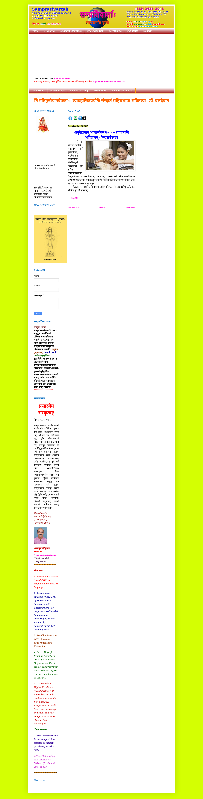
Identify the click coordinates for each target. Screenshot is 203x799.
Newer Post (73, 208)
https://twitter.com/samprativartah (108, 82)
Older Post (130, 208)
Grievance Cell (95, 31)
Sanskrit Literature (71, 31)
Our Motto (132, 31)
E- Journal (49, 31)
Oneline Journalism (122, 90)
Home (35, 31)
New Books (38, 90)
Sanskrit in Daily (79, 90)
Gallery (147, 31)
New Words (115, 31)
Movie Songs (57, 90)
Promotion (100, 90)
